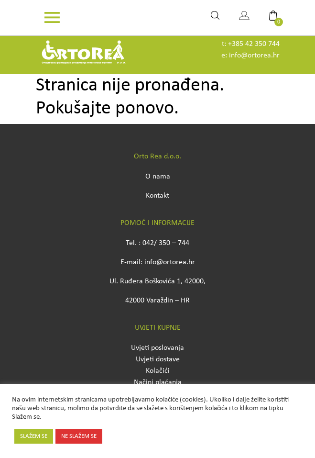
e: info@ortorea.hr (250, 55)
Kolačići (158, 371)
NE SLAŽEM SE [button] (79, 436)
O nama (157, 176)
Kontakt (157, 196)
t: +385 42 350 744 (251, 44)
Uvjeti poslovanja (157, 348)
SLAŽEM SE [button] (33, 436)
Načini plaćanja (158, 382)
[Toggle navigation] (52, 18)
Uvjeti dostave (158, 359)
